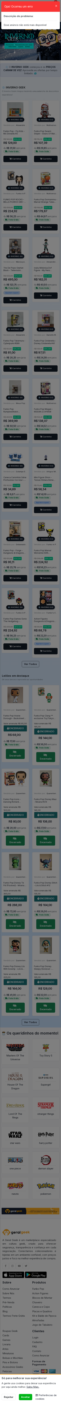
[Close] (56, 5)
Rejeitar (8, 1397)
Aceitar (25, 1397)
